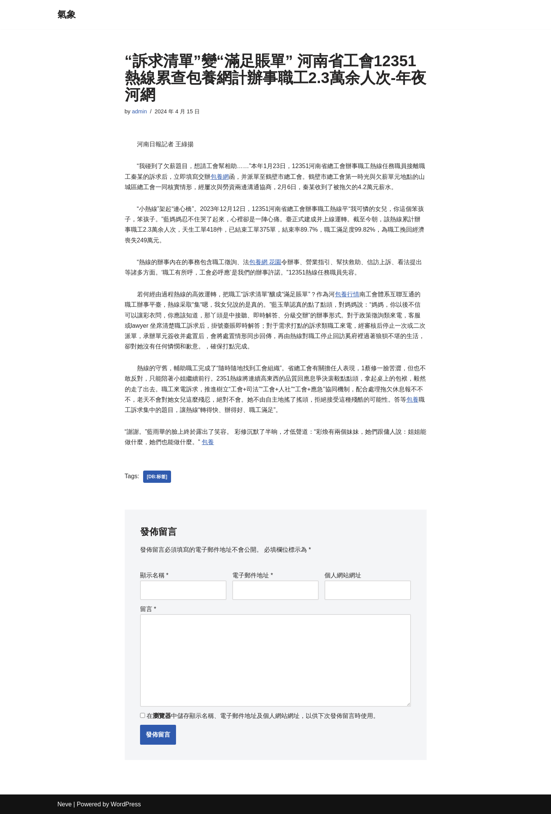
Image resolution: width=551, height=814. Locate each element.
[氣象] (66, 15)
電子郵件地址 (252, 575)
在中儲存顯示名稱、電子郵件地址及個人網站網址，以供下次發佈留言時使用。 (263, 716)
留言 (148, 609)
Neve (64, 804)
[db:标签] (157, 476)
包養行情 (347, 294)
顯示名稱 (154, 575)
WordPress (126, 804)
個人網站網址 (342, 575)
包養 (412, 399)
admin (139, 111)
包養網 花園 (265, 262)
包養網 (219, 176)
